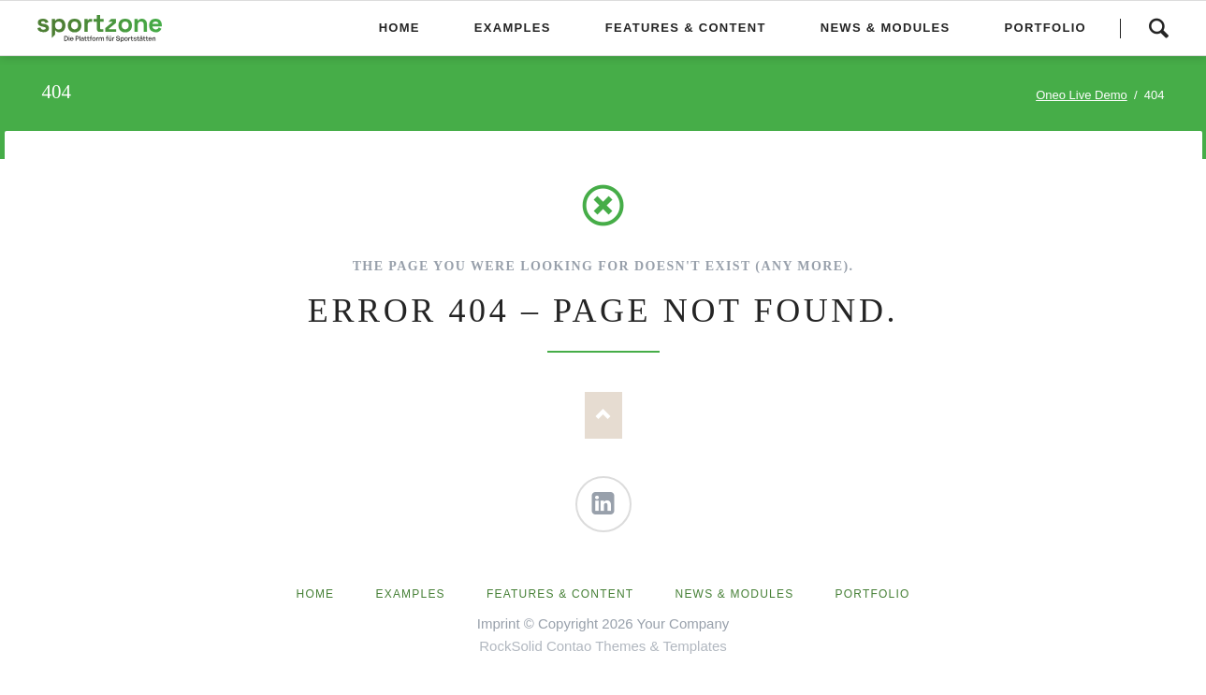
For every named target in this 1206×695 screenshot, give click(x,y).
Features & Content (560, 594)
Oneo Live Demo (1081, 95)
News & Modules (735, 594)
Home (316, 594)
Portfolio (872, 594)
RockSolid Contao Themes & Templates (603, 646)
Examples (410, 594)
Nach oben (603, 415)
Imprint (498, 623)
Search (1158, 28)
